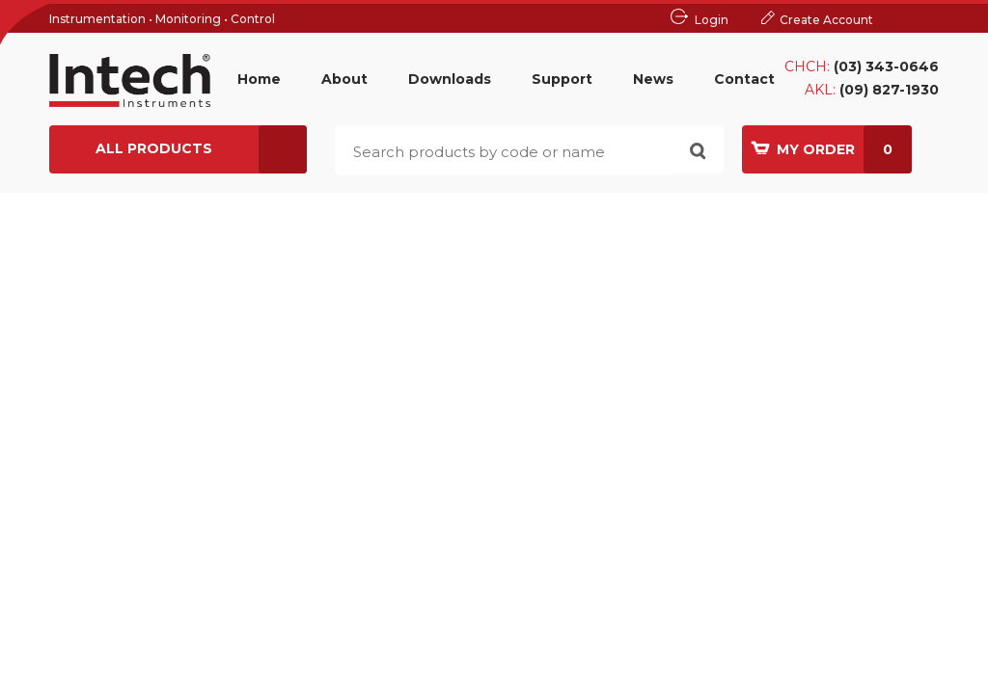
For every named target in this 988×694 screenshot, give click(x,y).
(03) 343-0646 (886, 66)
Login (711, 20)
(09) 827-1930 (889, 89)
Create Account (826, 20)
